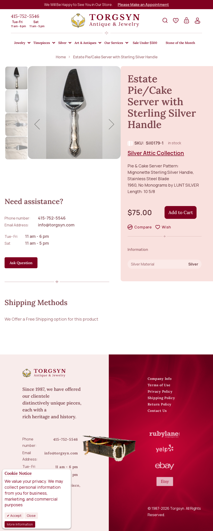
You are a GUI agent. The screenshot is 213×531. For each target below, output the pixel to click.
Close (31, 515)
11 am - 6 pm (37, 236)
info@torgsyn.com (56, 225)
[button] (37, 124)
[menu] (106, 43)
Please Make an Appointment (143, 4)
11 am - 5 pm (37, 243)
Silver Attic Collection (156, 153)
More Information (20, 524)
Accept (15, 515)
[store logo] (105, 20)
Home (61, 56)
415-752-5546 (25, 16)
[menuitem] (21, 43)
